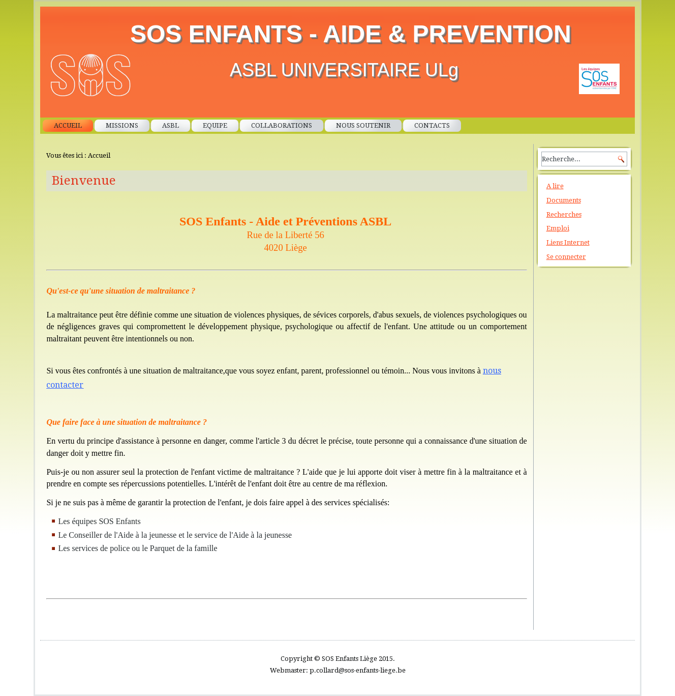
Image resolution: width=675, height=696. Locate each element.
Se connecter (566, 256)
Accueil (68, 125)
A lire (555, 186)
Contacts (432, 125)
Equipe (215, 125)
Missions (122, 125)
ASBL (170, 125)
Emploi (557, 228)
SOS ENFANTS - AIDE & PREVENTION (350, 33)
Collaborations (281, 125)
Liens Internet (568, 242)
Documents (563, 200)
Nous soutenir (363, 125)
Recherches (563, 214)
